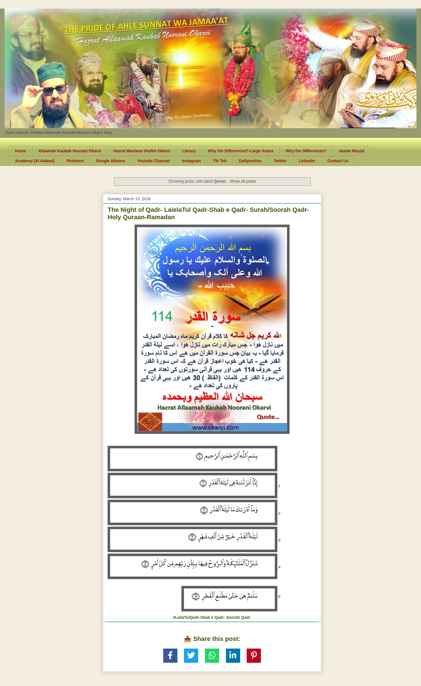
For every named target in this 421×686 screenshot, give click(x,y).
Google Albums (110, 161)
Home (20, 151)
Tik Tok (220, 161)
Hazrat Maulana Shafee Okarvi (141, 151)
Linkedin (307, 161)
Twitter (280, 161)
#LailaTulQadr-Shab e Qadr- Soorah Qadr (211, 617)
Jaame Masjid (352, 151)
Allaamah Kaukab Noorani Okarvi (69, 151)
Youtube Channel (153, 161)
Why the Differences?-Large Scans (240, 151)
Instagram (191, 161)
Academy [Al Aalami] (35, 161)
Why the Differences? (306, 151)
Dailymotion (250, 161)
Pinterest (75, 161)
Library (189, 151)
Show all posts (243, 181)
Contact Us (337, 161)
